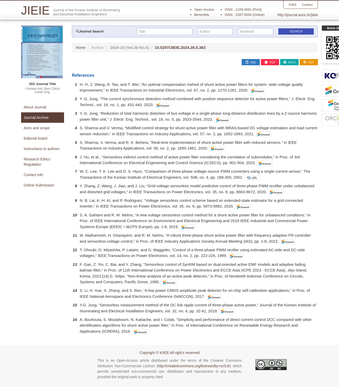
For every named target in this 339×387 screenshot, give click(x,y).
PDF (270, 62)
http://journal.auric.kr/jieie (297, 15)
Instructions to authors (42, 149)
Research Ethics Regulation (37, 161)
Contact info (33, 175)
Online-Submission (39, 185)
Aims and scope (37, 128)
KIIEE (292, 5)
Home (80, 48)
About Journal (35, 107)
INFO (289, 62)
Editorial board (35, 138)
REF (308, 62)
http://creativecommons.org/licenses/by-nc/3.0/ (194, 366)
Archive (97, 48)
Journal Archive (36, 117)
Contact (307, 5)
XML (250, 62)
